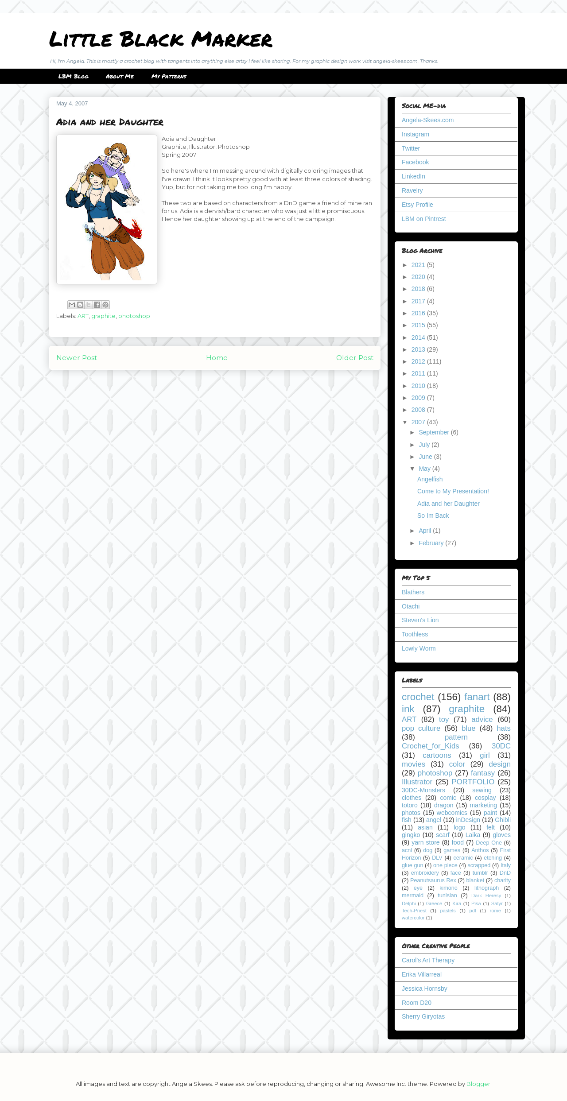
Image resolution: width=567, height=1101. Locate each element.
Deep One (489, 843)
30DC (501, 746)
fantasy (483, 773)
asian (425, 827)
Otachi (410, 606)
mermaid (412, 895)
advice (482, 719)
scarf (442, 834)
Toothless (415, 634)
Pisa (476, 903)
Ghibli (503, 819)
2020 (419, 276)
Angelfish (430, 479)
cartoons (437, 755)
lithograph (486, 888)
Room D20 (416, 1002)
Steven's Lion (420, 620)
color (457, 764)
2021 (419, 264)
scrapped (478, 865)
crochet (418, 696)
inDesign (468, 819)
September (434, 432)
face (455, 873)
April (426, 530)
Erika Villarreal (422, 974)
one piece (445, 865)
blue (469, 728)
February (432, 543)
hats (504, 728)
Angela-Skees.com (428, 120)
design (500, 764)
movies (413, 764)
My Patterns (168, 76)
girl (484, 755)
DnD (505, 873)
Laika (473, 834)
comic (448, 797)
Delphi (409, 903)
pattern (456, 737)
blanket (475, 880)
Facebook (415, 162)
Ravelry (412, 190)
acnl (407, 850)
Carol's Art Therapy (428, 960)
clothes (411, 797)
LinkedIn (413, 176)
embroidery (425, 873)
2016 (419, 313)
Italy (506, 865)
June (426, 456)
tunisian (447, 895)
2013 (419, 349)
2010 (419, 385)
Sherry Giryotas (423, 1016)
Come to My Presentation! (453, 491)
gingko (411, 834)
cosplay (485, 797)
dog (427, 850)
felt (490, 827)
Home (217, 357)
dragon (444, 805)
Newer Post (76, 357)
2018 (419, 288)
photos (411, 812)
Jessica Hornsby (424, 988)
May (425, 468)
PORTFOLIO (473, 782)
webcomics (452, 812)
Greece (434, 903)
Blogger (478, 1083)
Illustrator (417, 782)
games (451, 850)
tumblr (480, 873)
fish (407, 819)
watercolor (413, 917)
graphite (103, 315)
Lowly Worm (419, 648)
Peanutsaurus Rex (433, 880)
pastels (447, 910)
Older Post (354, 357)
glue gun (412, 865)
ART (83, 315)
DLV (437, 858)
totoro (410, 805)
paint (490, 812)
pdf (472, 910)
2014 (419, 337)
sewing (482, 790)
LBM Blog (73, 76)
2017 (419, 301)
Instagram (415, 134)
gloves (502, 834)
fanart (476, 696)
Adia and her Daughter (448, 503)
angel (433, 819)
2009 (419, 397)
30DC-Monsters (423, 790)
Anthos (480, 850)
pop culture (421, 728)
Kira (456, 903)
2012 (419, 361)
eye (418, 888)
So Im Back (433, 515)
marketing (483, 805)
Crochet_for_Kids (430, 746)
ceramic (463, 858)
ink (408, 708)
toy (444, 719)
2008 (419, 409)
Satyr (497, 903)
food (458, 842)
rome (495, 910)
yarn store (425, 842)
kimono (448, 888)
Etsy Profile (417, 204)
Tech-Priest (414, 910)
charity (502, 880)
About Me (120, 76)
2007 (419, 422)
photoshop (134, 315)
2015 (419, 325)
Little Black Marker (160, 38)
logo (459, 827)
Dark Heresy (486, 895)
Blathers (413, 592)
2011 (419, 373)
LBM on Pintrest (424, 218)
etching (493, 858)
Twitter (411, 148)
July (425, 444)
